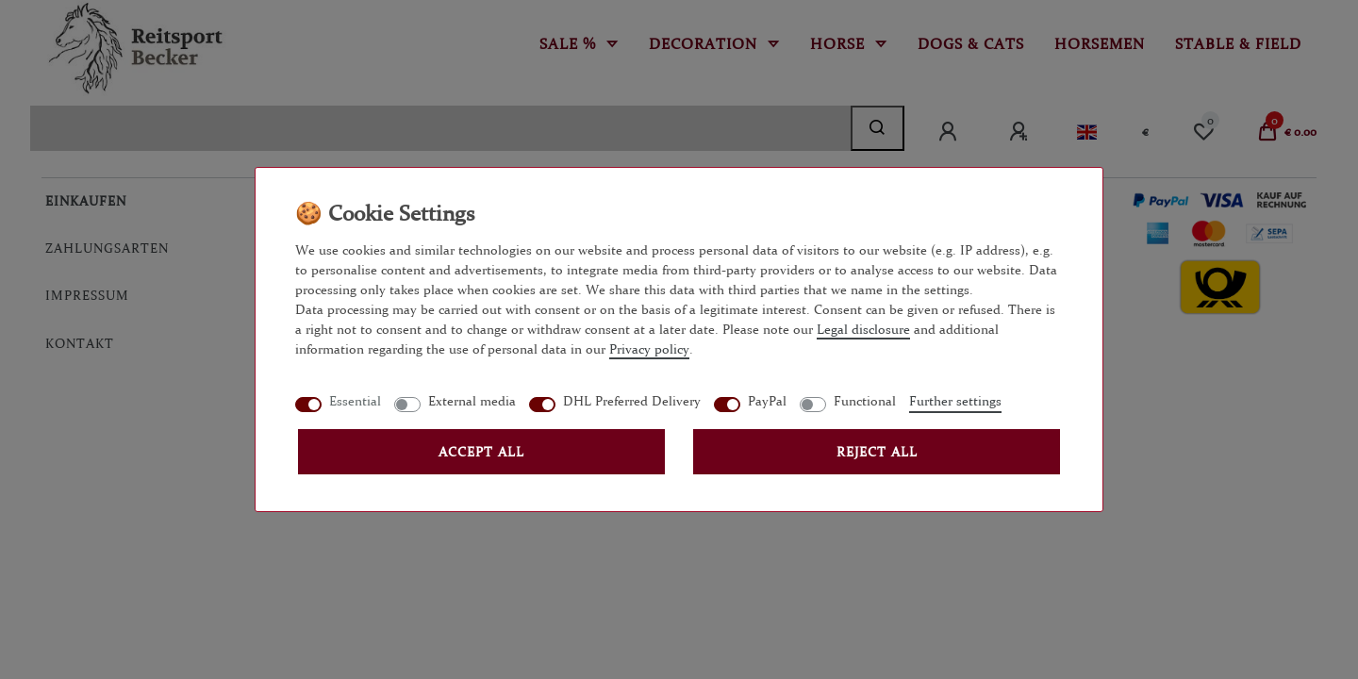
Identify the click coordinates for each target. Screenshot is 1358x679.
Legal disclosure (863, 329)
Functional (865, 400)
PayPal (767, 400)
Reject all (877, 451)
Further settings (955, 400)
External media (472, 400)
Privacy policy (649, 348)
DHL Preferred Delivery (632, 400)
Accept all (481, 451)
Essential (355, 400)
